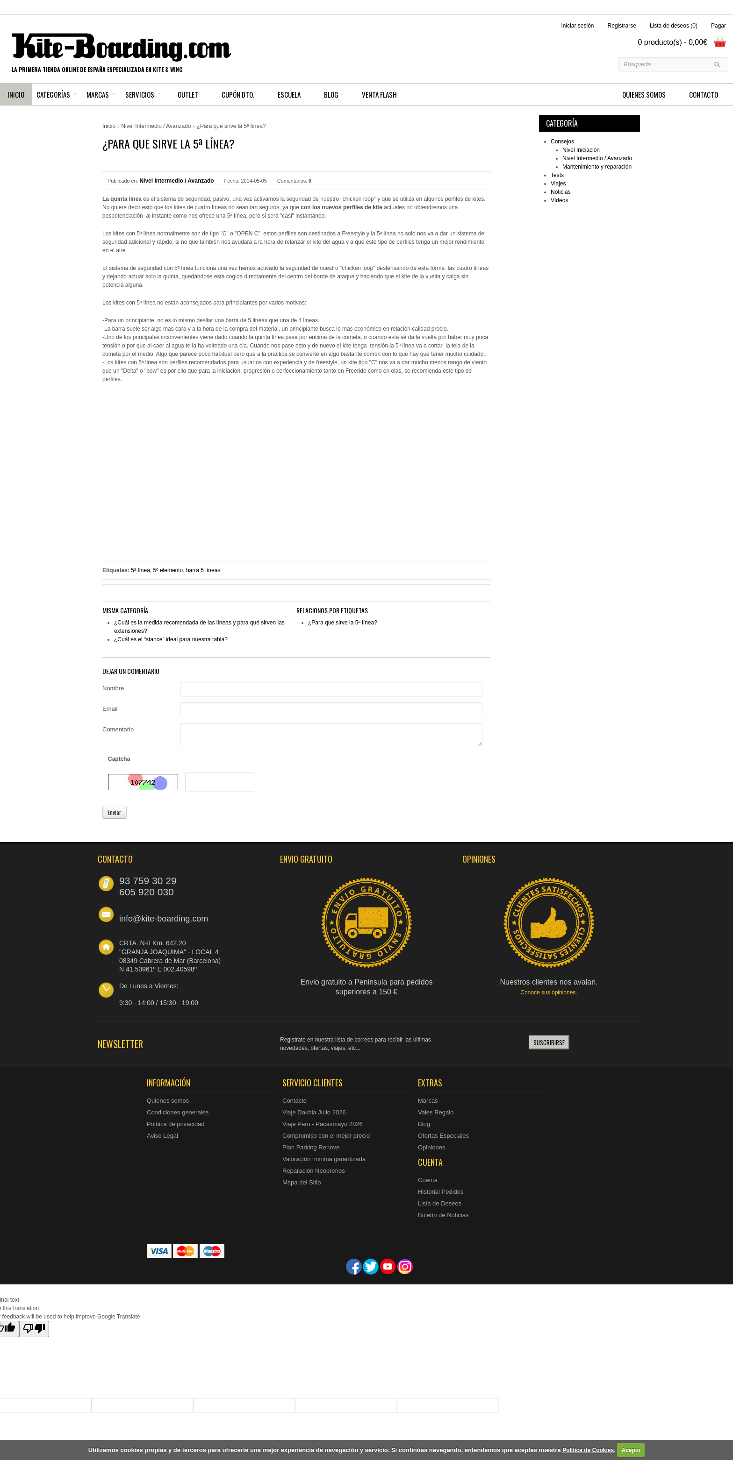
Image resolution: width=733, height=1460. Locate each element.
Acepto (630, 1450)
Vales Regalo (435, 1112)
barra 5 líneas (203, 570)
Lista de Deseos (439, 1203)
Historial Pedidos (441, 1191)
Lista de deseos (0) (673, 25)
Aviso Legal (162, 1135)
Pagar (718, 25)
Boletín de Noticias (443, 1215)
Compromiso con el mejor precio (326, 1135)
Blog (424, 1123)
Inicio (15, 94)
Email (110, 708)
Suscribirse (549, 1042)
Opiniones (432, 1147)
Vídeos (559, 200)
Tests (557, 175)
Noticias (561, 192)
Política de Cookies (588, 1450)
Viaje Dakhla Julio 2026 (314, 1112)
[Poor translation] (34, 1329)
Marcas (97, 94)
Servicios (139, 94)
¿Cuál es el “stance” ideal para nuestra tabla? (171, 639)
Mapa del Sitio (301, 1182)
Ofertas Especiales (443, 1135)
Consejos (562, 141)
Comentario (118, 729)
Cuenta (428, 1180)
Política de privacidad (176, 1123)
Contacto (294, 1100)
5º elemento (168, 570)
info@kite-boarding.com (163, 918)
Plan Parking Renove (310, 1147)
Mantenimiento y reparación (597, 166)
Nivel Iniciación (581, 150)
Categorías (53, 94)
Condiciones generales (177, 1112)
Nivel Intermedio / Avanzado (597, 158)
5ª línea (140, 570)
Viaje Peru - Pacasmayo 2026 (322, 1123)
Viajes (558, 183)
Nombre (113, 688)
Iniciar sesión (577, 25)
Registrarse (622, 25)
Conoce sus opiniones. (548, 992)
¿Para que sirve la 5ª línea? (231, 126)
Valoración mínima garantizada (324, 1158)
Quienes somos (168, 1100)
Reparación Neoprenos (313, 1170)
